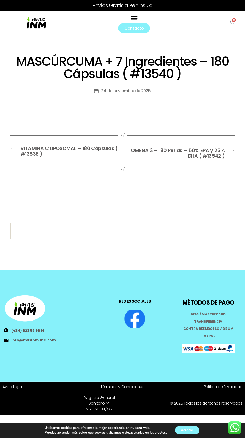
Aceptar (186, 429)
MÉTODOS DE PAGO (208, 297)
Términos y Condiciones (122, 380)
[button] (134, 16)
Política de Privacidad (222, 380)
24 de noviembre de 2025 (126, 88)
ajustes (158, 432)
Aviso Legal (13, 380)
